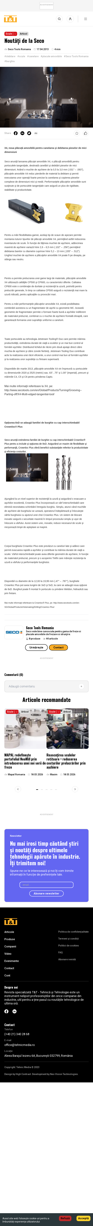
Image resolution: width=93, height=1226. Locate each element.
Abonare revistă (67, 959)
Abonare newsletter (46, 893)
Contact (58, 647)
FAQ (60, 952)
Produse (9, 939)
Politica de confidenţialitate (73, 931)
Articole (9, 932)
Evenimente (11, 961)
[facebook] (16, 133)
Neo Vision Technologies (64, 1074)
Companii (10, 946)
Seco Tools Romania (40, 627)
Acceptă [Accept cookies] (83, 1218)
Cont (7, 975)
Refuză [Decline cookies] (65, 1218)
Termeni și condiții (68, 938)
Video (7, 953)
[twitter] (29, 133)
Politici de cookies (68, 945)
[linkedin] (22, 133)
